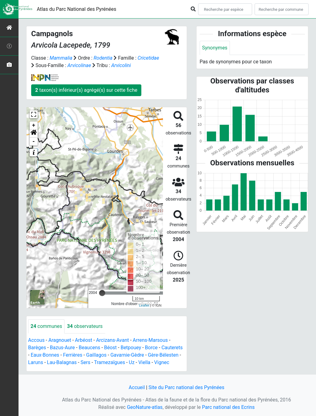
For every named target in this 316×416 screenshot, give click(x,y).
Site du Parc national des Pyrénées (186, 387)
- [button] (33, 141)
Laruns (35, 362)
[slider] (102, 293)
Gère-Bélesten (163, 355)
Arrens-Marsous (150, 340)
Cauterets (172, 347)
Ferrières (72, 355)
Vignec (161, 362)
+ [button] (33, 125)
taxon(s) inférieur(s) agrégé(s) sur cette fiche (86, 90)
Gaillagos (96, 355)
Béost (110, 347)
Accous (36, 340)
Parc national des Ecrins (228, 407)
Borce (151, 347)
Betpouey (131, 347)
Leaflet (144, 305)
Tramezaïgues (109, 362)
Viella (144, 362)
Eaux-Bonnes (45, 355)
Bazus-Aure (62, 347)
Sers (85, 362)
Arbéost (83, 340)
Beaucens (89, 347)
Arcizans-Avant (112, 340)
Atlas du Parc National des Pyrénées (76, 9)
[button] (34, 133)
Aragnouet (59, 340)
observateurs (84, 326)
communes (46, 326)
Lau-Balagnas (62, 362)
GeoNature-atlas (145, 407)
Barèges (37, 347)
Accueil (137, 387)
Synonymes (214, 48)
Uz (132, 362)
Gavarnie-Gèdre (127, 355)
